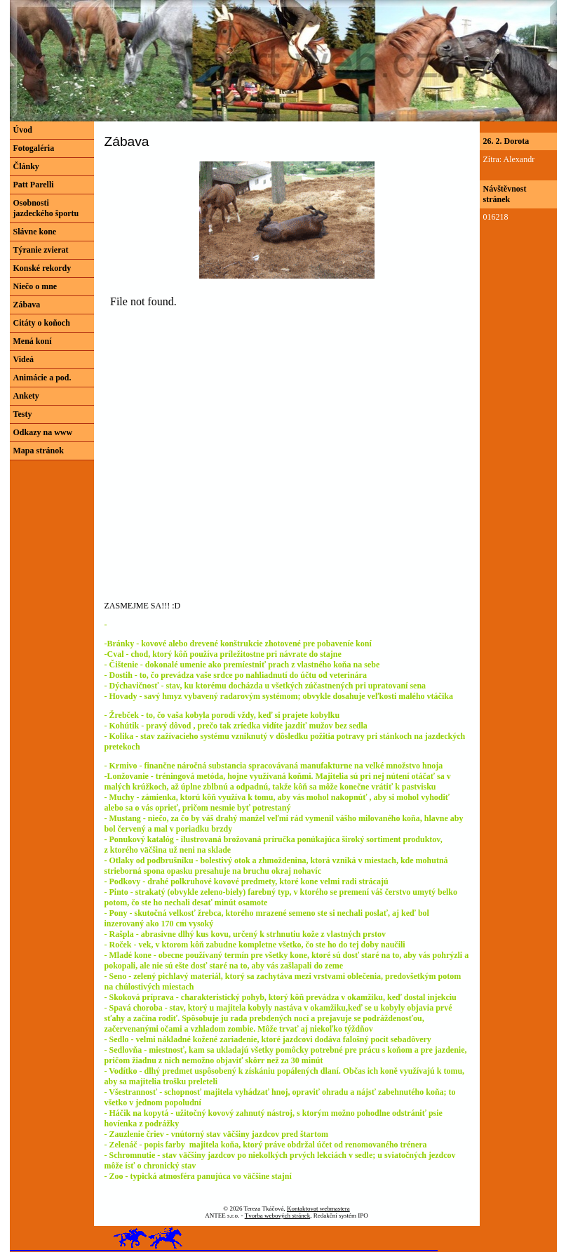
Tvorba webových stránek (277, 1215)
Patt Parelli (33, 184)
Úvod (22, 130)
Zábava (27, 304)
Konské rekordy (42, 268)
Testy (22, 414)
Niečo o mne (35, 286)
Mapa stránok (38, 450)
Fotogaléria (34, 148)
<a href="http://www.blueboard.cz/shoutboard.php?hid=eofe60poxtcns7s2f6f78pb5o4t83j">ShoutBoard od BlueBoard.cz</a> (157, 430)
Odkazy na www (43, 432)
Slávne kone (35, 232)
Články (26, 166)
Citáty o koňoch (41, 323)
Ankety (26, 396)
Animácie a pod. (42, 377)
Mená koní (32, 341)
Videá (23, 359)
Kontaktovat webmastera (318, 1208)
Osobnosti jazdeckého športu (46, 208)
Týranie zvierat (41, 250)
